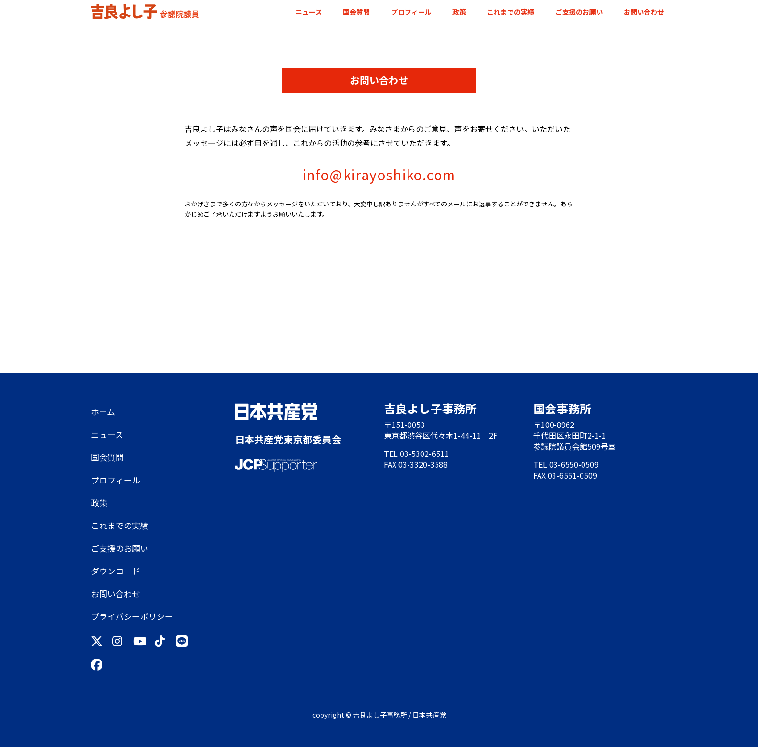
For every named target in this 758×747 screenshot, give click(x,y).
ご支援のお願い (579, 11)
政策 (459, 11)
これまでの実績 (510, 11)
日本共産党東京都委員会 (288, 439)
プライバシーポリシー (132, 616)
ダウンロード (115, 571)
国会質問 (356, 11)
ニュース (308, 11)
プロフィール (411, 11)
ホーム (103, 412)
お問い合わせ (644, 11)
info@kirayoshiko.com (379, 174)
